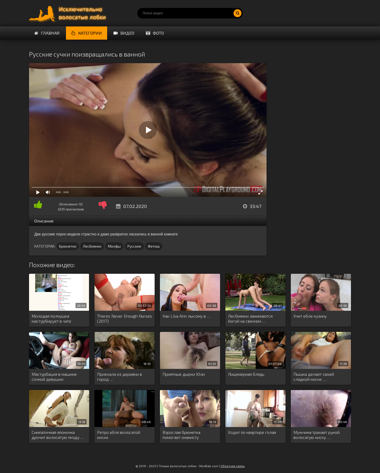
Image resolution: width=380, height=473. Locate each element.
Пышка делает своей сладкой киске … (313, 377)
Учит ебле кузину (310, 315)
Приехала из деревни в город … (119, 377)
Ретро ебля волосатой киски (118, 435)
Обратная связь (233, 466)
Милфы (114, 246)
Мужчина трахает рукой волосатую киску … (316, 435)
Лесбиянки (92, 246)
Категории (86, 32)
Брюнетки (67, 246)
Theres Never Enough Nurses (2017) (124, 318)
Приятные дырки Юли (184, 374)
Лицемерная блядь (246, 374)
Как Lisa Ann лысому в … (186, 315)
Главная (47, 32)
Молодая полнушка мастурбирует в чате (51, 318)
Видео (123, 32)
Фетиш (154, 246)
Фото (155, 32)
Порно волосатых (68, 13)
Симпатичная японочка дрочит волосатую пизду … (58, 435)
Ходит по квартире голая (252, 432)
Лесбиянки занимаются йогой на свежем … (250, 318)
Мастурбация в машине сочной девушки (54, 377)
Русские (134, 246)
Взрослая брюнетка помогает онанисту (181, 435)
